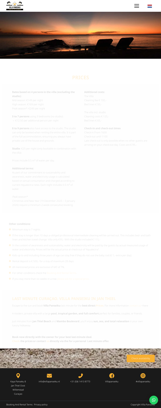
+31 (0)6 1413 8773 (80, 381)
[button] (136, 6)
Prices (99, 295)
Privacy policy (40, 404)
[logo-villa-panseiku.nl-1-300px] (14, 5)
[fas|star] (18, 375)
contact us (135, 295)
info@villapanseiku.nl (49, 381)
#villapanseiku (143, 381)
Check (16, 330)
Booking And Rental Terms (61, 262)
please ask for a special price (73, 268)
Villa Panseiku (148, 404)
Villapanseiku (111, 381)
